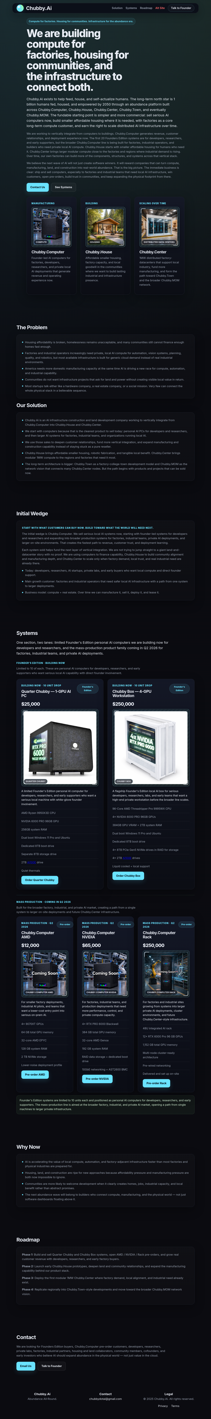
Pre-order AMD (35, 1074)
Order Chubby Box (128, 875)
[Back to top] (34, 8)
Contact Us (37, 187)
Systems (131, 8)
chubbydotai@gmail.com (105, 1399)
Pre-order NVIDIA (97, 1078)
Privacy (163, 1406)
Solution (117, 8)
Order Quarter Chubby (40, 880)
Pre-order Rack (156, 1083)
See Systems (63, 187)
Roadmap (146, 8)
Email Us (25, 1366)
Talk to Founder (181, 8)
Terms (175, 1406)
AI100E (31, 862)
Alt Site (160, 8)
